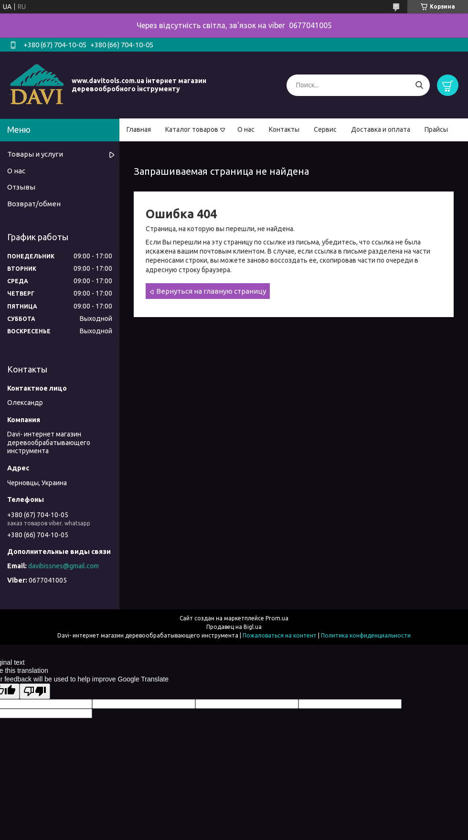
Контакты (284, 129)
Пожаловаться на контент (280, 635)
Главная (139, 129)
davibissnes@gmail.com (63, 566)
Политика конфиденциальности (366, 635)
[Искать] (419, 85)
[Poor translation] (35, 691)
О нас (246, 129)
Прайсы (436, 129)
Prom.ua (277, 618)
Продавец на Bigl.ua (234, 627)
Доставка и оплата (380, 129)
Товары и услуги (35, 154)
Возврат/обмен (34, 204)
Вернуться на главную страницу (211, 291)
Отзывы (21, 187)
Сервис (325, 129)
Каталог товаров (191, 129)
